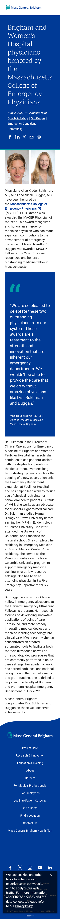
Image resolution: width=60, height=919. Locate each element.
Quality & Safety (18, 118)
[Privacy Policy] (24, 906)
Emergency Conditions (22, 123)
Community (15, 129)
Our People (38, 118)
